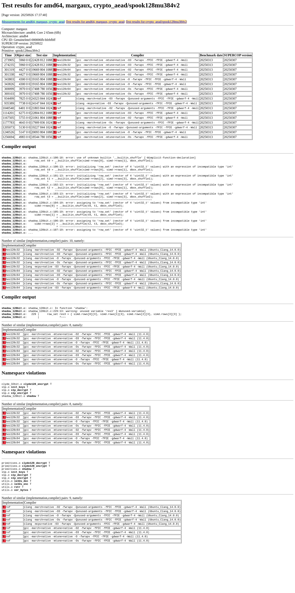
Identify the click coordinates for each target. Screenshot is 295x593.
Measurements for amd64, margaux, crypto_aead (33, 21)
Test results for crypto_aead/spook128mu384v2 (156, 21)
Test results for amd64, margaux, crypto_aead (95, 21)
